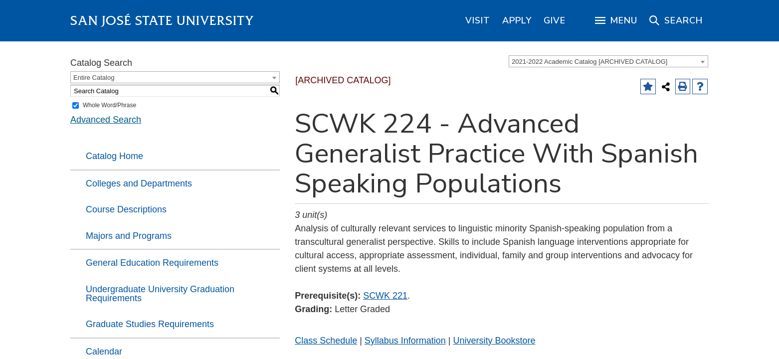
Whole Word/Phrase (109, 105)
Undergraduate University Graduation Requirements (160, 293)
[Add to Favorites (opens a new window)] (648, 86)
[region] (477, 20)
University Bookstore (494, 341)
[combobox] (608, 61)
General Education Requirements (152, 263)
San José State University (162, 20)
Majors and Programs (129, 236)
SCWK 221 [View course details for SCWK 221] (385, 296)
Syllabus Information (405, 341)
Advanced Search (105, 120)
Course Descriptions (126, 209)
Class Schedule (326, 341)
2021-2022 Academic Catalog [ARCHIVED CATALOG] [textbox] (589, 61)
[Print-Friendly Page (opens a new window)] (683, 86)
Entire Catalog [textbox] (93, 77)
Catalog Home (114, 156)
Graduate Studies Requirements (150, 324)
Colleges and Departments (139, 183)
